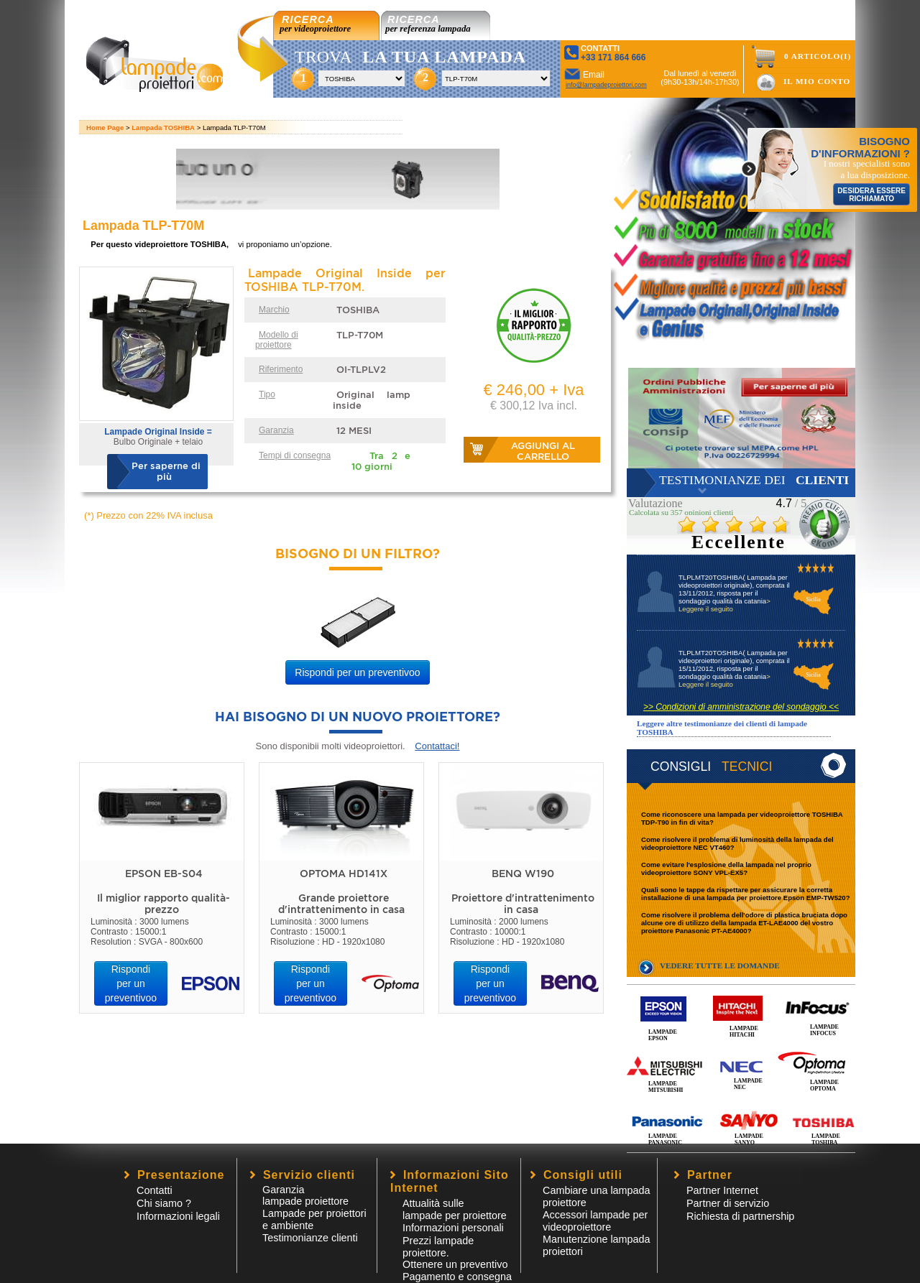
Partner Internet (722, 1190)
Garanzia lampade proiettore (305, 1195)
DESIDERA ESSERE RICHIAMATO (871, 195)
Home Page (105, 127)
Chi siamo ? (164, 1203)
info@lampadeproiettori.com (606, 84)
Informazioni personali (453, 1227)
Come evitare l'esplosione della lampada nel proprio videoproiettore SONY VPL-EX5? (726, 868)
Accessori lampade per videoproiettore (595, 1221)
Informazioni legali (178, 1216)
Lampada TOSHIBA (163, 127)
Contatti (154, 1190)
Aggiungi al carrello (543, 451)
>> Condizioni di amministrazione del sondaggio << (741, 707)
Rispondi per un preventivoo (357, 672)
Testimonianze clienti (310, 1237)
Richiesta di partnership (740, 1216)
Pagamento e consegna (457, 1276)
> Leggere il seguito (724, 605)
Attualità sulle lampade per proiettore (454, 1209)
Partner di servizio (727, 1203)
